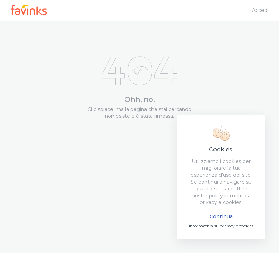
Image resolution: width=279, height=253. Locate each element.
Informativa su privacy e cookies (221, 225)
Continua (221, 216)
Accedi (260, 10)
